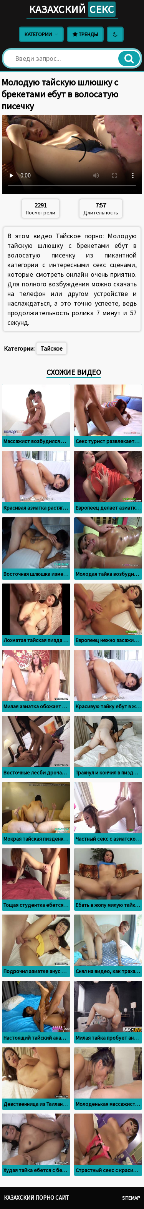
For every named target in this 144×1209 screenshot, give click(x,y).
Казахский (72, 9)
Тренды (85, 34)
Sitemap (131, 1198)
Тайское (51, 348)
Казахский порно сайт (36, 1197)
